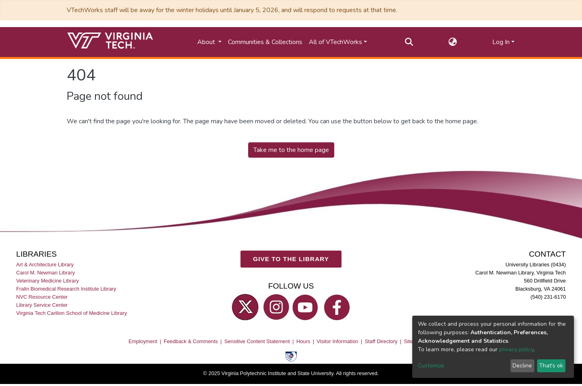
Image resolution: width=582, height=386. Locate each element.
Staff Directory (381, 341)
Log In (501, 42)
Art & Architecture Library (45, 265)
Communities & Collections (265, 42)
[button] (453, 42)
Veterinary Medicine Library (47, 281)
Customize (431, 365)
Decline (522, 365)
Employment (143, 341)
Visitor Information (337, 341)
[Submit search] (409, 42)
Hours (303, 341)
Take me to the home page (291, 150)
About (207, 42)
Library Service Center (41, 305)
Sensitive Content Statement (257, 341)
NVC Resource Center (41, 297)
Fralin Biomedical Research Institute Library (66, 289)
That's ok (551, 365)
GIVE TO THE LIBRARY (291, 259)
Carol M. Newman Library (45, 273)
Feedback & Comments (191, 341)
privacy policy (516, 349)
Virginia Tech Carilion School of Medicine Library (71, 313)
